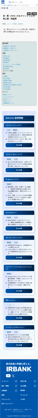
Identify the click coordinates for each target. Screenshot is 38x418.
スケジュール (6, 399)
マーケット (9, 381)
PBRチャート (7, 101)
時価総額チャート (8, 103)
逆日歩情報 (6, 87)
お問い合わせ (8, 409)
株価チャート (7, 94)
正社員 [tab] (8, 130)
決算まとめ (6, 56)
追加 (34, 13)
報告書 (22, 390)
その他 (22, 399)
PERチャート (7, 99)
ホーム (2, 5)
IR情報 (5, 76)
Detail (19, 145)
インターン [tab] (10, 305)
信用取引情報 (7, 80)
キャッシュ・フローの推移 (11, 64)
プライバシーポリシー (18, 411)
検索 (3, 395)
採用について (28, 409)
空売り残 (28, 381)
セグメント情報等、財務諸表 (15, 24)
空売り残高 (6, 78)
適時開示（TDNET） (9, 48)
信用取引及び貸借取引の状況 (12, 85)
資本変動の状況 (8, 66)
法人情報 (28, 386)
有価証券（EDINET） (10, 46)
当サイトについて (7, 403)
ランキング (24, 395)
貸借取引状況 (7, 82)
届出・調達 (9, 386)
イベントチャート (8, 97)
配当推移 (6, 68)
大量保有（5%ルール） (10, 50)
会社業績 (6, 58)
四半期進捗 (6, 60)
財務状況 (6, 62)
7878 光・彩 (4, 8)
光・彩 (13, 5)
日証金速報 (6, 89)
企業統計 (9, 390)
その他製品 (8, 5)
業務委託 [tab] (15, 130)
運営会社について (18, 409)
